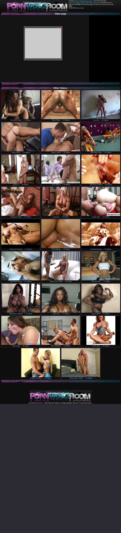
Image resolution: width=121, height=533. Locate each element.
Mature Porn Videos (87, 2)
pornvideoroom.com (36, 403)
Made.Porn (96, 2)
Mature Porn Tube (74, 2)
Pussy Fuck (80, 8)
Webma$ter (88, 403)
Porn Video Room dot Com (84, 1)
